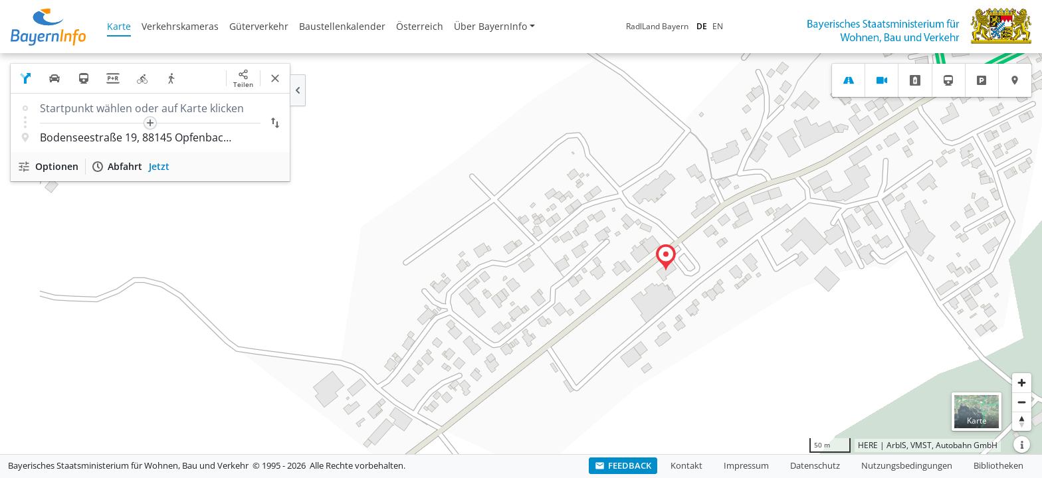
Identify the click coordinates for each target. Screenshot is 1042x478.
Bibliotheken (998, 465)
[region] (521, 253)
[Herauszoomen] (1021, 402)
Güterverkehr (258, 26)
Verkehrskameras (180, 26)
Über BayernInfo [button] (490, 26)
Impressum (746, 465)
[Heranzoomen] (1021, 382)
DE (701, 26)
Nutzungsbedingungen (906, 465)
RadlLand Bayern (657, 26)
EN (717, 26)
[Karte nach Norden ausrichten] (1021, 421)
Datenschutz (815, 465)
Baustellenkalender (342, 26)
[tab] (848, 80)
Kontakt (686, 465)
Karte (119, 26)
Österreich (419, 26)
